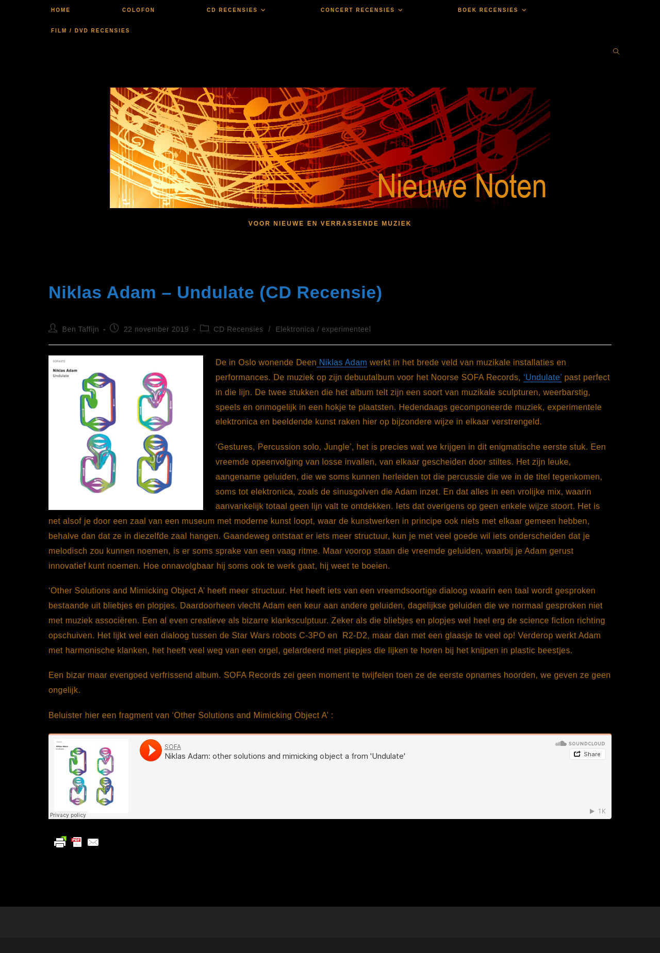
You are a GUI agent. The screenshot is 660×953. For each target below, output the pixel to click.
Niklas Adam (342, 362)
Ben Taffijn (80, 329)
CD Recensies (238, 329)
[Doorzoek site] (616, 52)
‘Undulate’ (542, 377)
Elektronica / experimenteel (323, 329)
